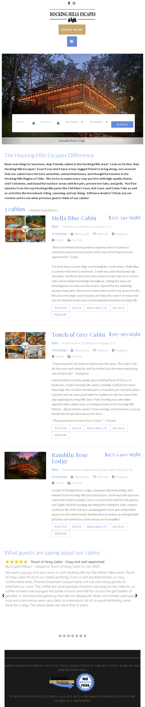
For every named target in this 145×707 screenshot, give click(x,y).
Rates (77, 307)
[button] (12, 97)
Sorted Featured (43, 210)
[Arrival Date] (23, 122)
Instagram (81, 700)
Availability (97, 307)
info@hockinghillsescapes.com (109, 696)
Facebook (62, 700)
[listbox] (72, 97)
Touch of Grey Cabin (78, 334)
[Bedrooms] (97, 122)
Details (119, 307)
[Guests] (73, 122)
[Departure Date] (47, 122)
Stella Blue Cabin (74, 218)
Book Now (72, 29)
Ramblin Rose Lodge (70, 458)
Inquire (60, 314)
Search (122, 124)
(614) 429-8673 (69, 696)
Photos (61, 307)
